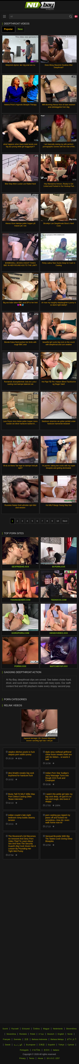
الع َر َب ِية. (18, 1045)
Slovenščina (71, 1029)
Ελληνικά (26, 1029)
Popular (8, 29)
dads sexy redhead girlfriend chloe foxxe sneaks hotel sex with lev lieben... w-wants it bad (58, 756)
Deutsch (50, 1034)
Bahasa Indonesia (39, 1039)
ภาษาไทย (36, 1050)
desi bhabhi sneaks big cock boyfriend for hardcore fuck (21, 774)
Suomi (5, 1029)
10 (58, 521)
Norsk (70, 1034)
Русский (14, 1029)
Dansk (7, 1045)
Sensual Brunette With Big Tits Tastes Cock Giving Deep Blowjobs (58, 838)
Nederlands (58, 1029)
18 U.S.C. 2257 (53, 1058)
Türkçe (61, 1045)
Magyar (46, 1029)
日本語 (42, 1045)
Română (23, 1034)
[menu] (4, 16)
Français (6, 1039)
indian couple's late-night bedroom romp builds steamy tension (21, 817)
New (20, 29)
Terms (31, 1058)
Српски (71, 1045)
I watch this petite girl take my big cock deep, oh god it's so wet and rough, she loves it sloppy (59, 798)
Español (51, 1045)
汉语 (26, 1039)
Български (30, 1045)
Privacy (22, 1058)
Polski (32, 1034)
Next (65, 521)
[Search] (70, 16)
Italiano (56, 1050)
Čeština (36, 1029)
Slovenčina (11, 1034)
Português (24, 1050)
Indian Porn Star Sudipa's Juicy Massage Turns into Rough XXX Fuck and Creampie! (57, 777)
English (61, 1034)
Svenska (17, 1039)
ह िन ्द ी (71, 1039)
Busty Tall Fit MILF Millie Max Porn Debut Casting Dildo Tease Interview (21, 796)
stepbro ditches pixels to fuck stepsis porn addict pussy (21, 753)
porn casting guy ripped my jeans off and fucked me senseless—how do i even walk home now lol (57, 819)
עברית (41, 1034)
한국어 (47, 1050)
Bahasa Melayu (57, 1039)
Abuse (40, 1058)
